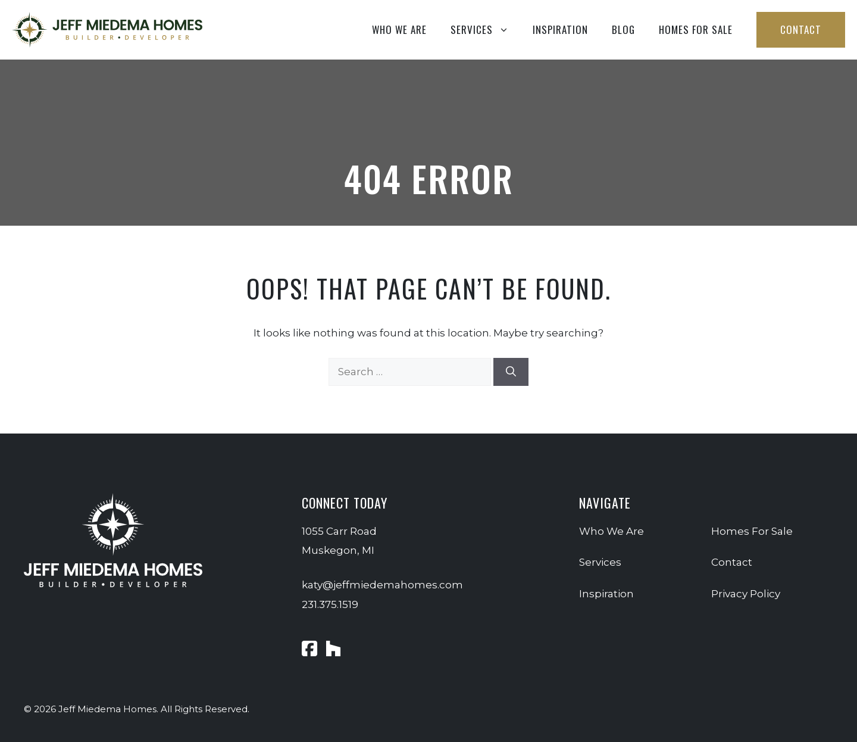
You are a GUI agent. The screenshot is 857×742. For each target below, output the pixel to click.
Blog (623, 29)
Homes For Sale (696, 29)
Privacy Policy (745, 594)
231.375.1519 (330, 604)
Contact (800, 29)
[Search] (510, 372)
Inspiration (560, 29)
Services (486, 30)
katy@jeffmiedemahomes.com (382, 585)
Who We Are (399, 29)
